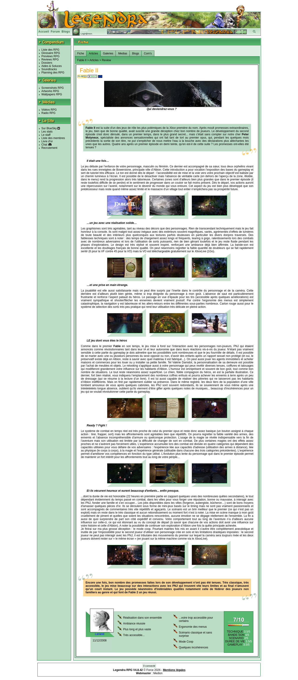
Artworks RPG (50, 91)
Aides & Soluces (51, 66)
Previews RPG (50, 56)
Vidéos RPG (49, 109)
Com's (148, 53)
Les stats (47, 131)
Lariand (99, 634)
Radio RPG (48, 113)
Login (83, 34)
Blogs (66, 31)
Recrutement (49, 147)
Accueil (43, 31)
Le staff (45, 134)
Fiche (80, 53)
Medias (122, 53)
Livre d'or (47, 141)
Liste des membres (53, 138)
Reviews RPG (50, 59)
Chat (44, 144)
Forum (55, 31)
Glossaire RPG (50, 53)
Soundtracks (49, 69)
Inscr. (90, 34)
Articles (93, 53)
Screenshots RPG (52, 88)
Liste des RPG (50, 49)
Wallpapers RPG (51, 94)
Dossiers (46, 62)
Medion (157, 673)
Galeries (108, 53)
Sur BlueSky (50, 128)
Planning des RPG (52, 72)
